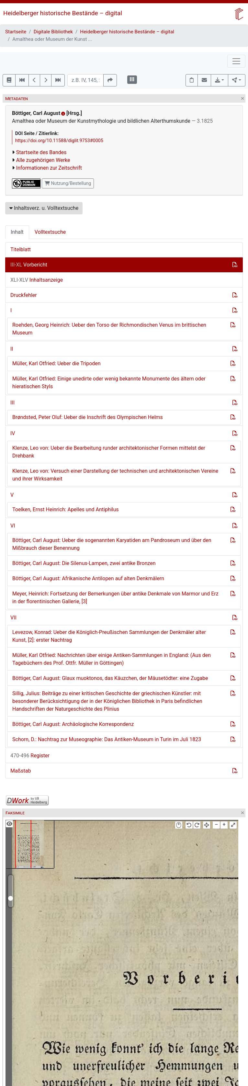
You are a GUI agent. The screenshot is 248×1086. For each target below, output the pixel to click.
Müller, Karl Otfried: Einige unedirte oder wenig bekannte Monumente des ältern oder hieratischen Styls (109, 383)
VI (12, 526)
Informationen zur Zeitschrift (49, 168)
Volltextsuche (50, 232)
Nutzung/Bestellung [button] (68, 183)
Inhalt (17, 232)
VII (13, 618)
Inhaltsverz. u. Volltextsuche (43, 208)
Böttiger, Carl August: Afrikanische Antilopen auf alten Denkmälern (88, 578)
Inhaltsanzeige (36, 280)
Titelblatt (20, 249)
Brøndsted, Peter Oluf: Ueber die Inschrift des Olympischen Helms (87, 417)
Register (30, 755)
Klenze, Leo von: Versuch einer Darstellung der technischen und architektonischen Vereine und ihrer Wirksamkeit (115, 475)
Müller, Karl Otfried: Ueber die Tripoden (56, 363)
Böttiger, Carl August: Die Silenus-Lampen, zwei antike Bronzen (84, 563)
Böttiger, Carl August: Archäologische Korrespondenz (73, 724)
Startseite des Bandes (41, 152)
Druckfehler (23, 295)
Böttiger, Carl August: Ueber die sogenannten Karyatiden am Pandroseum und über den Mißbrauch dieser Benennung (111, 544)
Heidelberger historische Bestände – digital (62, 13)
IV (12, 433)
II (11, 349)
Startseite (15, 32)
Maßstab (20, 771)
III (12, 403)
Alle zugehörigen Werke (43, 160)
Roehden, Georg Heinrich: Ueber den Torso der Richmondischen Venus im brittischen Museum (109, 329)
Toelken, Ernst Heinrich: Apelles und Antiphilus (65, 509)
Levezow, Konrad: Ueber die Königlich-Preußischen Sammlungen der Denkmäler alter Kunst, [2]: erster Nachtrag (109, 636)
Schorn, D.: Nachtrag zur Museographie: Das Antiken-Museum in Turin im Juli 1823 (106, 739)
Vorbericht (28, 265)
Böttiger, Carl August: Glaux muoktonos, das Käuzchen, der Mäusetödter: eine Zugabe (110, 678)
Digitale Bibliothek (53, 32)
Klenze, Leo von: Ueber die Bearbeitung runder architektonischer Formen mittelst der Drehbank (108, 452)
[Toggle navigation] (236, 61)
